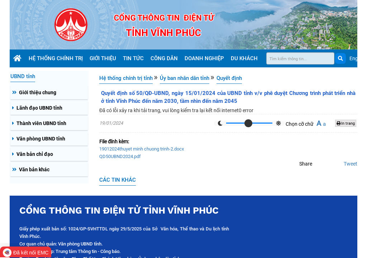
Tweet (350, 164)
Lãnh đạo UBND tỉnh (39, 108)
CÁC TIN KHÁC (117, 180)
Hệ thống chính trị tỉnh (126, 78)
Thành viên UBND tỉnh (41, 123)
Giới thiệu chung (37, 92)
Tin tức (134, 58)
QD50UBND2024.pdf (120, 156)
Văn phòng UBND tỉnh (40, 139)
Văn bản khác (34, 169)
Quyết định (229, 78)
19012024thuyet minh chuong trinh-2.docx (141, 149)
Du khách (245, 58)
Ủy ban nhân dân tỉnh (184, 78)
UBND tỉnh (22, 76)
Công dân (165, 58)
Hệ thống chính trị (56, 58)
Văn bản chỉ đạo (34, 154)
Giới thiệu (104, 58)
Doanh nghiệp (205, 58)
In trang (346, 123)
